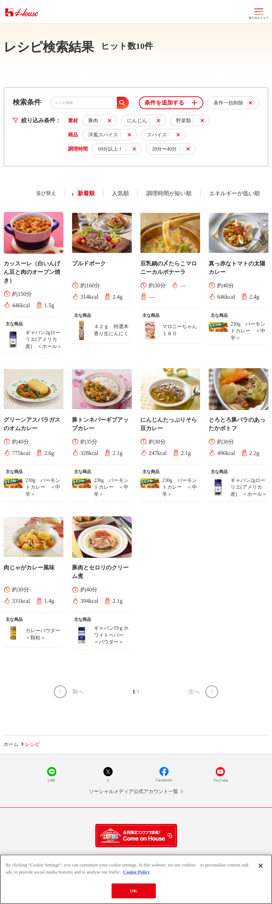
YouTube (220, 774)
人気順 (120, 193)
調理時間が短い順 (169, 193)
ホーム (11, 744)
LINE (52, 774)
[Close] (260, 866)
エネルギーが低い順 (234, 193)
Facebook (164, 774)
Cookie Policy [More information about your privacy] (136, 872)
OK (133, 890)
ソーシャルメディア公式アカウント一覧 (133, 791)
